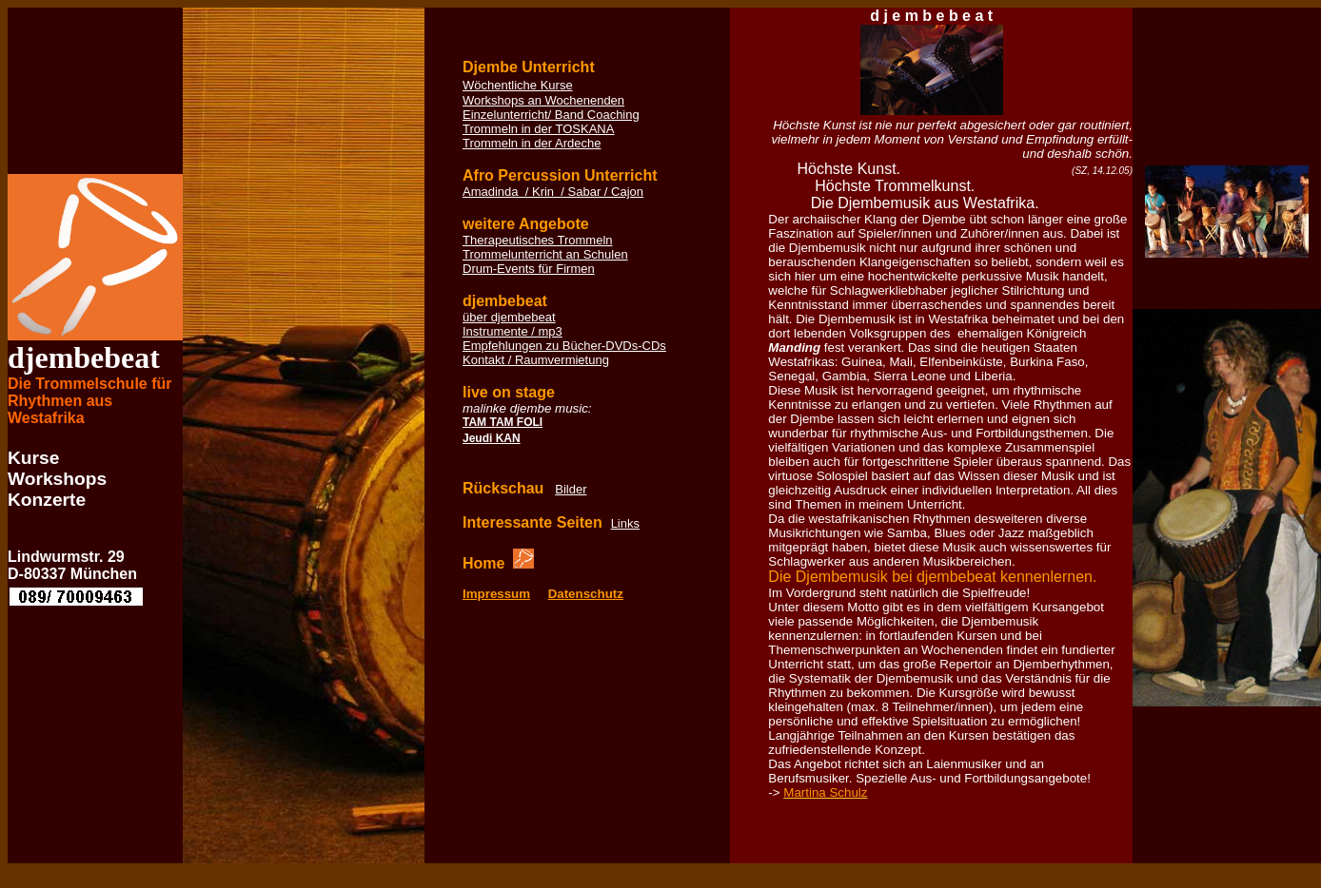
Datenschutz (585, 594)
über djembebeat (509, 317)
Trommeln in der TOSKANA (538, 129)
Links (625, 523)
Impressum (496, 594)
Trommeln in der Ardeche (532, 143)
